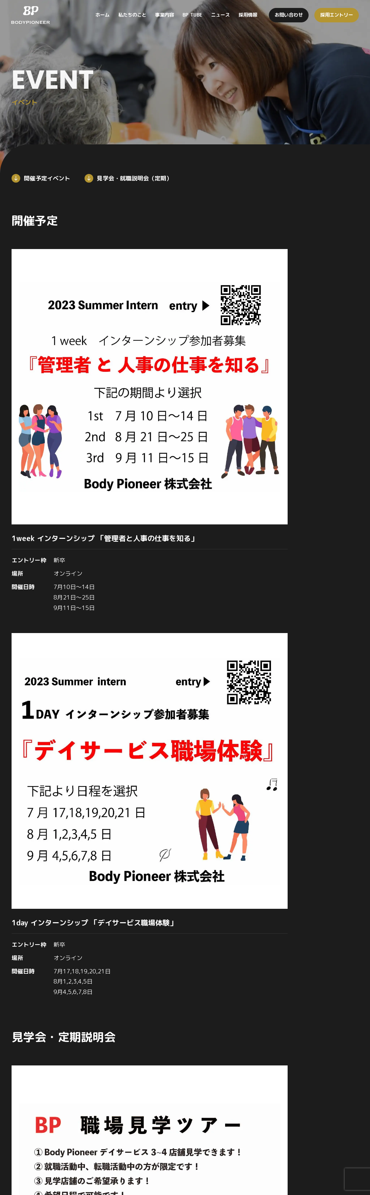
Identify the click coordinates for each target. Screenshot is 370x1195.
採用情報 (46, 848)
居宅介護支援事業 (240, 1108)
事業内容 (230, 1064)
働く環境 (311, 1108)
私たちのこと (155, 1079)
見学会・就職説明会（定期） (134, 178)
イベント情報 (316, 1123)
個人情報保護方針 (350, 1161)
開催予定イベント (47, 178)
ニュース (311, 1079)
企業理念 (150, 1094)
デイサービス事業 (240, 1079)
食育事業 (230, 1123)
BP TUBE (311, 1064)
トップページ (155, 1064)
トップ (8, 848)
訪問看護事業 (235, 1094)
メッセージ (152, 1108)
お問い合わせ (306, 1161)
